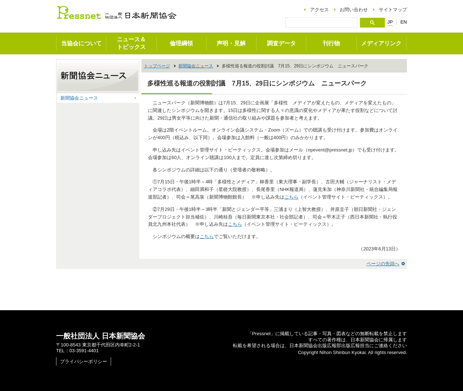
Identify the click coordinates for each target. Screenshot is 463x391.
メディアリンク (381, 43)
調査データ (281, 43)
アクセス (319, 9)
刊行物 (331, 43)
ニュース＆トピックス (131, 43)
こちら (291, 197)
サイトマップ (393, 9)
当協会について (81, 43)
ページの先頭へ (382, 263)
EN (403, 22)
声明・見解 (231, 43)
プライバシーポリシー (83, 361)
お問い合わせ (354, 9)
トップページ (157, 65)
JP (390, 22)
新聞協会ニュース (195, 65)
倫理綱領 (181, 43)
